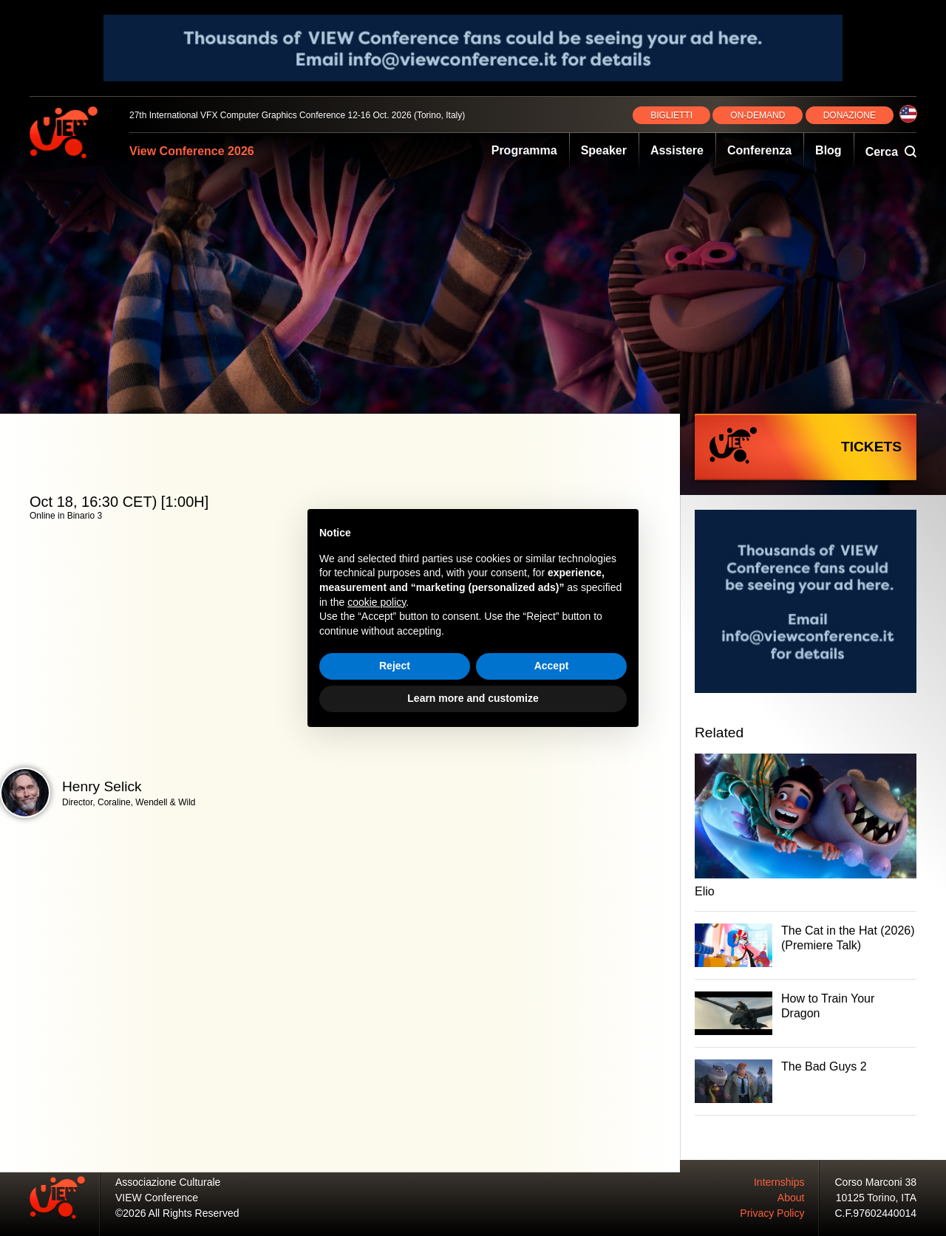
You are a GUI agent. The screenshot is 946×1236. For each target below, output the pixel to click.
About (791, 1197)
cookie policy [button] (376, 602)
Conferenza (759, 150)
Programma (524, 150)
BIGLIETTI (671, 115)
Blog (828, 150)
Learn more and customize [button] (472, 698)
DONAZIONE (849, 115)
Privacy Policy (772, 1213)
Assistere (677, 150)
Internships (779, 1182)
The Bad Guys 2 (824, 1066)
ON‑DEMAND (757, 115)
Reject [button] (394, 666)
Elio (705, 891)
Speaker (604, 150)
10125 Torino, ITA (876, 1197)
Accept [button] (551, 666)
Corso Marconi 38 (876, 1182)
